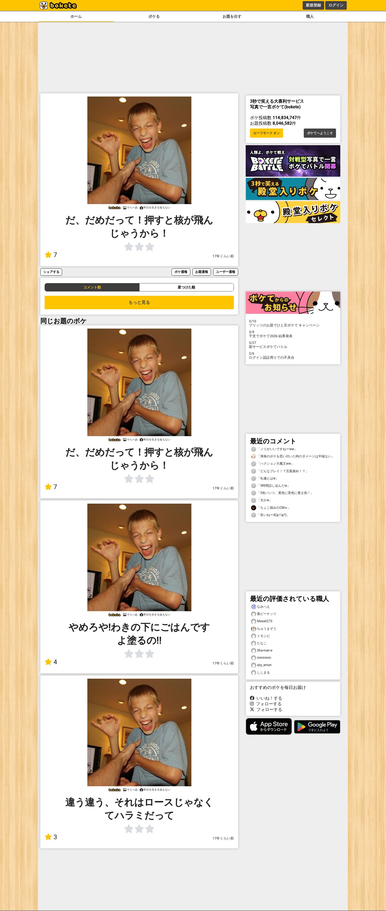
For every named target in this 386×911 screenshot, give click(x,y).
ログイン (336, 5)
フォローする (266, 703)
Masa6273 (261, 621)
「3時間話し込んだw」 (270, 485)
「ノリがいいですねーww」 (274, 449)
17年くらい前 (223, 256)
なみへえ (260, 606)
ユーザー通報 (225, 271)
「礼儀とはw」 (265, 478)
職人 (310, 16)
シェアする (51, 271)
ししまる (260, 672)
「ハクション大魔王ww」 (272, 463)
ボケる (154, 16)
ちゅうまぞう (263, 628)
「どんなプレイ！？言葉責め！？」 (280, 471)
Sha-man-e (261, 650)
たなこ (259, 643)
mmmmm (261, 657)
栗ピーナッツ (263, 614)
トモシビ (260, 636)
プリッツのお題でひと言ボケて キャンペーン (293, 323)
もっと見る (139, 302)
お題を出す (232, 16)
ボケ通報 (180, 271)
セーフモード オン (266, 133)
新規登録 (313, 5)
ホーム (76, 16)
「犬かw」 (261, 500)
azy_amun (261, 665)
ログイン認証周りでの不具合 (293, 355)
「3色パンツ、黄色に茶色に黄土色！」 (282, 493)
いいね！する (266, 698)
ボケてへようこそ (320, 133)
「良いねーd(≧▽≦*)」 (270, 515)
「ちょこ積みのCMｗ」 (271, 507)
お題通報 (201, 271)
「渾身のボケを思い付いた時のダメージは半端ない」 (292, 456)
